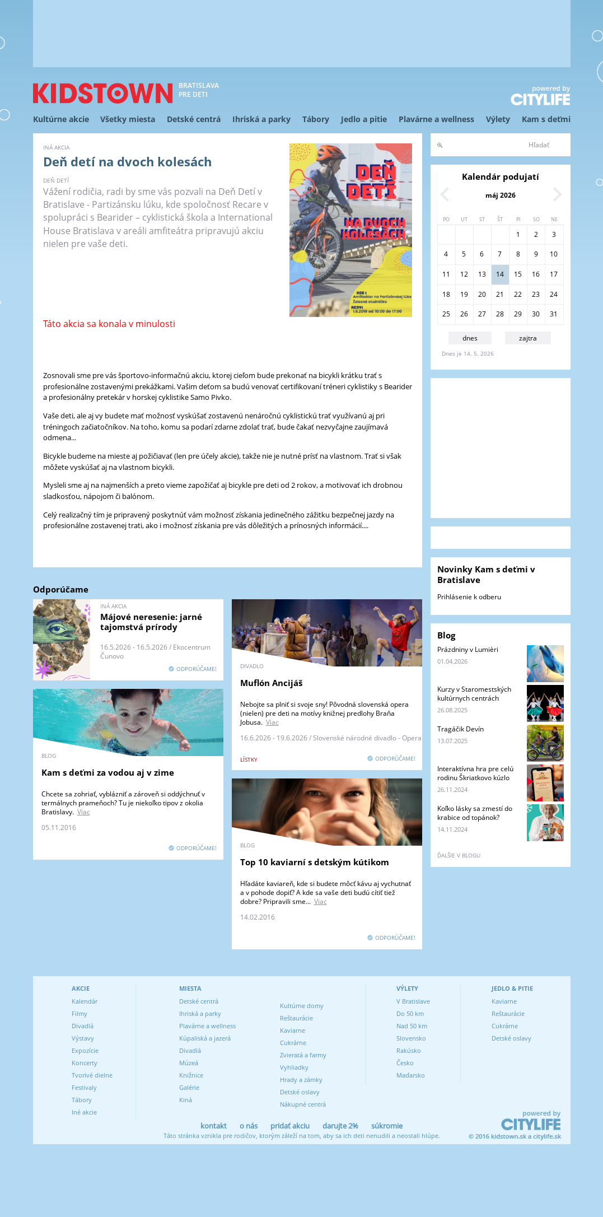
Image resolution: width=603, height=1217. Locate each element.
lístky (249, 759)
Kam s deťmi (546, 119)
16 (536, 274)
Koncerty (84, 1063)
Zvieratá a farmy (303, 1055)
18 (446, 294)
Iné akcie (84, 1112)
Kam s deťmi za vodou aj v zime (107, 772)
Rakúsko (408, 1050)
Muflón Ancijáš (271, 682)
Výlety (498, 119)
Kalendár (84, 1001)
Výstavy (83, 1038)
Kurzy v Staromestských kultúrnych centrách (474, 693)
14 (500, 274)
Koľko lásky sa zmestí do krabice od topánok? (474, 813)
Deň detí (56, 180)
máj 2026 (500, 195)
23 (536, 294)
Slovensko (411, 1038)
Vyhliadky (294, 1067)
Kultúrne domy (302, 1005)
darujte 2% (340, 1126)
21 (500, 294)
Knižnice (191, 1075)
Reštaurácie (296, 1018)
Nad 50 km (411, 1026)
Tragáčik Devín (460, 729)
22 (518, 294)
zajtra (528, 338)
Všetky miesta (127, 119)
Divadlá (83, 1026)
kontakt (213, 1126)
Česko (405, 1063)
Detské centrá (194, 119)
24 (554, 294)
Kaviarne (292, 1030)
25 (446, 314)
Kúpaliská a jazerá (205, 1038)
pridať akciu (290, 1126)
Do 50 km (410, 1013)
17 (554, 274)
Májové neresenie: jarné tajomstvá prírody (151, 621)
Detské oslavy (300, 1092)
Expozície (85, 1050)
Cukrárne (293, 1042)
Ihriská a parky (261, 119)
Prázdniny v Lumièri (467, 649)
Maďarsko (410, 1075)
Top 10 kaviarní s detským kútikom (314, 862)
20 (482, 294)
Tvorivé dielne (92, 1075)
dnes (470, 338)
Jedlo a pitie (364, 119)
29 (518, 314)
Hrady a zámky (301, 1079)
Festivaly (84, 1087)
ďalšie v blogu (458, 855)
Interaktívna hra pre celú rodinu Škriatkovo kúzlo (475, 773)
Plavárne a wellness (436, 119)
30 (536, 314)
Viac (272, 722)
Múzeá (188, 1063)
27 (482, 314)
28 (500, 314)
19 (464, 294)
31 (554, 314)
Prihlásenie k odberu (469, 596)
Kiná (185, 1099)
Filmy (79, 1013)
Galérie (189, 1087)
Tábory (315, 119)
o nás (249, 1126)
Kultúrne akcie (61, 119)
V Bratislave (413, 1001)
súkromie (387, 1126)
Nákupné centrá (303, 1104)
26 (464, 314)
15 (518, 274)
